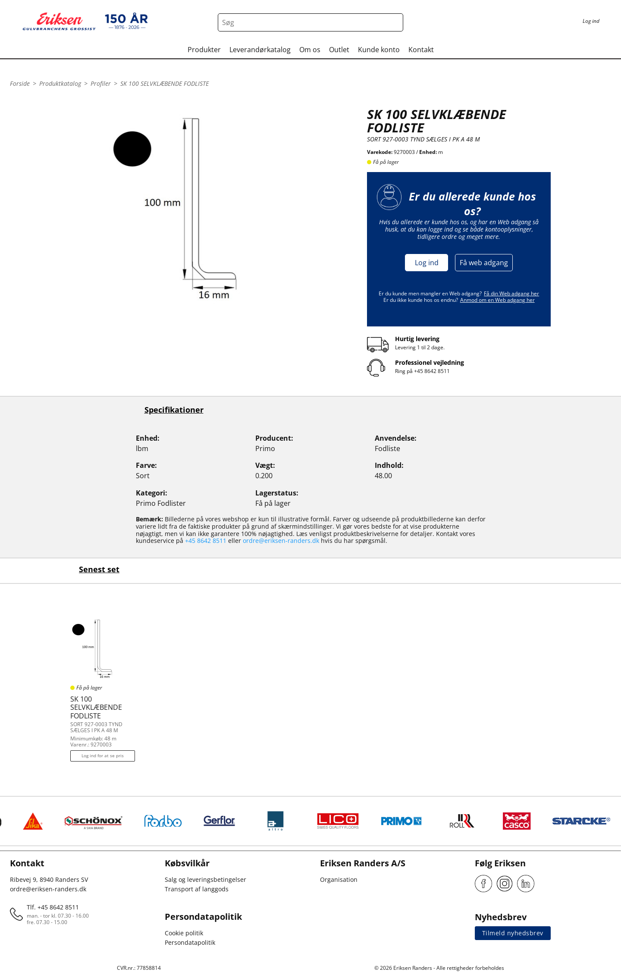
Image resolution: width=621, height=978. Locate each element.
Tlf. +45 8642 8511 (53, 907)
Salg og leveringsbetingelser (205, 879)
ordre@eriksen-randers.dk (281, 540)
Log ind (427, 262)
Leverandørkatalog (260, 49)
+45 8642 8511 (432, 371)
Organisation (339, 879)
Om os (309, 49)
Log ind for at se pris (103, 755)
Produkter (204, 49)
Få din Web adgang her (511, 293)
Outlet (339, 49)
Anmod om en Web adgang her (497, 300)
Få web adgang (484, 262)
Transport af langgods (197, 889)
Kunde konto (379, 49)
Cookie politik (184, 933)
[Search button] (394, 22)
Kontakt (421, 49)
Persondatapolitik (190, 942)
